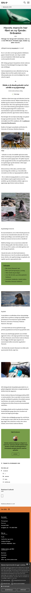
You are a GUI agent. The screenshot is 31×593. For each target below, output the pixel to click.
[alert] (15, 577)
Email (5, 479)
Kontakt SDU (5, 525)
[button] (1, 580)
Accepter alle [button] (9, 590)
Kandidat (4, 555)
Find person (4, 521)
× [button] (29, 564)
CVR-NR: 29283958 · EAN (8, 543)
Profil (2, 537)
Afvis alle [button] (23, 589)
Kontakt (15, 454)
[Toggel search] (25, 3)
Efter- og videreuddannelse (9, 559)
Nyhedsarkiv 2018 (7, 6)
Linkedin (6, 476)
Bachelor (3, 553)
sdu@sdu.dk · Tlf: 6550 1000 (9, 527)
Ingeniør (3, 557)
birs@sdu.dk (15, 48)
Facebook (4, 470)
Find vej (3, 523)
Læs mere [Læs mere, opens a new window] (14, 578)
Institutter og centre (7, 539)
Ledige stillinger (5, 541)
